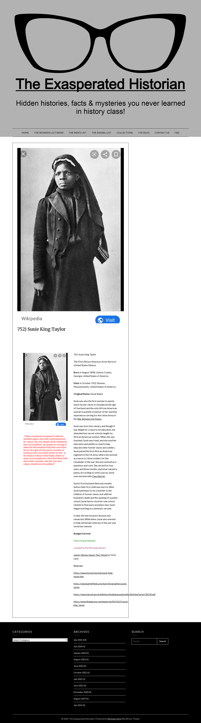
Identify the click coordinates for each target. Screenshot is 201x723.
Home (25, 132)
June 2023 (78, 666)
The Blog (144, 132)
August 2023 (80, 659)
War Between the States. (89, 418)
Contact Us (162, 132)
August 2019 (80, 698)
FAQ (177, 132)
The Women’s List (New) (48, 132)
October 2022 (80, 672)
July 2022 (78, 679)
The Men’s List (77, 132)
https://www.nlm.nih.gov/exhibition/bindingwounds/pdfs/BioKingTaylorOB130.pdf (116, 594)
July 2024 (78, 646)
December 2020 (81, 692)
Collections (125, 132)
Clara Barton (98, 476)
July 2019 (78, 705)
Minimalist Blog (114, 718)
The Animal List (101, 132)
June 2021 (78, 685)
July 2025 (78, 640)
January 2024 (80, 653)
